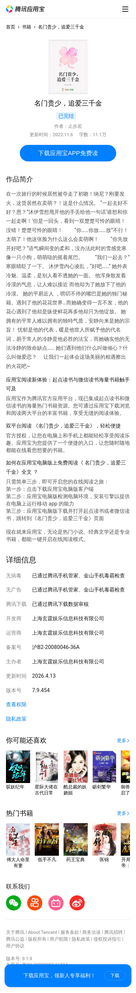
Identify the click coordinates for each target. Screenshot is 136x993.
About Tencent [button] (42, 932)
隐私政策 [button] (16, 719)
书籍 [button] (26, 27)
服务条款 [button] (70, 932)
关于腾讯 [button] (15, 932)
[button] (25, 8)
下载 (114, 975)
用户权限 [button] (59, 939)
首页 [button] (10, 27)
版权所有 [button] (37, 939)
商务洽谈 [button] (91, 932)
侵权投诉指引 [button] (107, 939)
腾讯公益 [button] (15, 939)
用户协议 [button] (15, 946)
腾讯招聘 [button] (113, 932)
